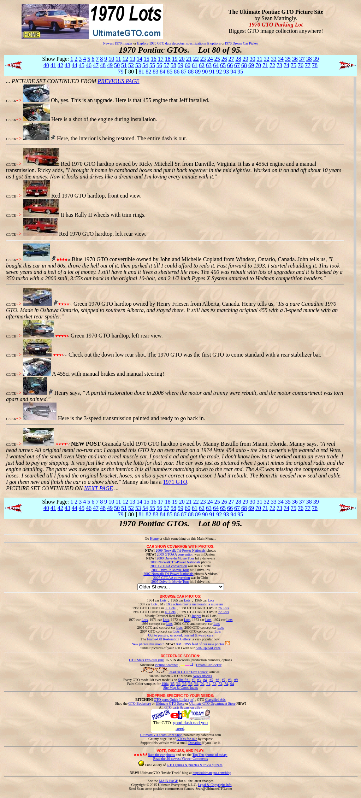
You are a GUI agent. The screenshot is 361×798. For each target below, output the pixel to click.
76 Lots (223, 608)
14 (139, 59)
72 (272, 65)
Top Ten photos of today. (210, 755)
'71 (208, 684)
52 (131, 65)
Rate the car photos (161, 755)
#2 (193, 680)
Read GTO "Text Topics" (188, 672)
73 (279, 65)
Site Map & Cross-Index (180, 689)
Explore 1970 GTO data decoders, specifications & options (178, 43)
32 (267, 59)
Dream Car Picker (208, 665)
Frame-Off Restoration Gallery (169, 639)
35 (288, 59)
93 (226, 72)
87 (184, 72)
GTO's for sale (187, 739)
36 (295, 59)
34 (281, 59)
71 (265, 65)
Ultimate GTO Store (170, 703)
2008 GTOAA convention (168, 566)
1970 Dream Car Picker (241, 43)
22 (196, 59)
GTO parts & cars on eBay (183, 707)
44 (74, 65)
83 (155, 72)
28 (238, 59)
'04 (232, 684)
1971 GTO (175, 482)
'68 (190, 684)
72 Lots (223, 612)
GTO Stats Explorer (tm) (146, 660)
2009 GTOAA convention (175, 554)
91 (212, 72)
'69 (196, 684)
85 (169, 72)
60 (187, 65)
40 (46, 65)
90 (205, 72)
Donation (194, 743)
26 (224, 59)
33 (274, 59)
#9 (236, 680)
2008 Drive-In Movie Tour (170, 570)
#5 (211, 680)
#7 (223, 680)
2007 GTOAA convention (171, 578)
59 (180, 65)
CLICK (11, 101)
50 (117, 65)
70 (258, 65)
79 (121, 72)
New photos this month (147, 644)
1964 (164, 684)
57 (166, 65)
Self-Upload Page (208, 648)
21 (189, 59)
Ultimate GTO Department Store (212, 703)
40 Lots (170, 612)
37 (302, 59)
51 (124, 65)
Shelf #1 (184, 680)
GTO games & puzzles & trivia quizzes (195, 765)
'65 (172, 684)
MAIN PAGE (168, 781)
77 (307, 65)
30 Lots (170, 608)
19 (175, 59)
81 (141, 72)
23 (203, 59)
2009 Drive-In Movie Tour (175, 558)
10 (111, 59)
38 (309, 59)
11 (118, 59)
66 (230, 65)
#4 (205, 680)
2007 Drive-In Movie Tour (170, 581)
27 (231, 59)
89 (198, 72)
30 (252, 59)
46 (88, 65)
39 (316, 59)
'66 (178, 684)
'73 (220, 684)
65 (223, 65)
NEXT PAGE (98, 488)
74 (286, 65)
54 (145, 65)
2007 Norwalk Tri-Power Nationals (168, 574)
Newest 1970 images (117, 43)
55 (152, 65)
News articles (202, 676)
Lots (163, 600)
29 (245, 59)
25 (217, 59)
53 (138, 65)
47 (96, 65)
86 (176, 72)
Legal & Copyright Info (214, 785)
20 (182, 59)
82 (148, 72)
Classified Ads (215, 700)
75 (293, 65)
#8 (229, 680)
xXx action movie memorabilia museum (194, 604)
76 (300, 65)
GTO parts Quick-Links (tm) (174, 700)
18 (168, 59)
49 (110, 65)
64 (216, 65)
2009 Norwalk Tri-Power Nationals (181, 550)
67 (237, 65)
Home (154, 538)
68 (244, 65)
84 (162, 72)
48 (103, 65)
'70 (202, 684)
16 (153, 59)
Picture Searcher (166, 665)
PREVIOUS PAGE (118, 81)
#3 (199, 680)
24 (210, 59)
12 (125, 59)
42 (60, 65)
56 (159, 65)
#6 (217, 680)
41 (53, 65)
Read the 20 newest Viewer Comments (180, 759)
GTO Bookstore (139, 703)
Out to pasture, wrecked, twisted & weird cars (180, 635)
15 (146, 59)
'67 (184, 684)
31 (259, 59)
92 (219, 72)
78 (315, 65)
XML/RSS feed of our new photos (200, 644)
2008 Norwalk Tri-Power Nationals (175, 562)
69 (251, 65)
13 (132, 59)
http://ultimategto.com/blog (212, 773)
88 (191, 72)
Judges (196, 616)
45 (81, 65)
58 (173, 65)
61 (194, 65)
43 (67, 65)
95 (240, 72)
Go (147, 538)
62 (202, 65)
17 (161, 59)
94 (233, 72)
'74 (226, 684)
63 (209, 65)
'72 (214, 684)
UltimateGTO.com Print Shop (161, 735)
